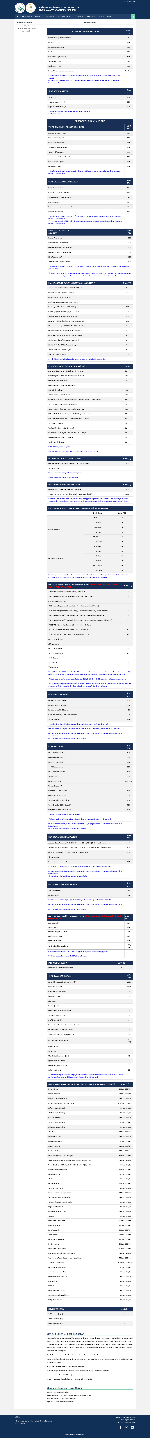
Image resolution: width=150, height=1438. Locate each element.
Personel (50, 16)
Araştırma (90, 16)
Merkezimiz (27, 16)
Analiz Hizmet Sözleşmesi (28, 28)
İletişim (109, 16)
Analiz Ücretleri (25, 31)
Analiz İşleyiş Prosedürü (27, 26)
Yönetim (38, 16)
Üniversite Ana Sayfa (129, 1)
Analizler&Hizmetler (64, 16)
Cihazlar (79, 16)
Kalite (101, 16)
